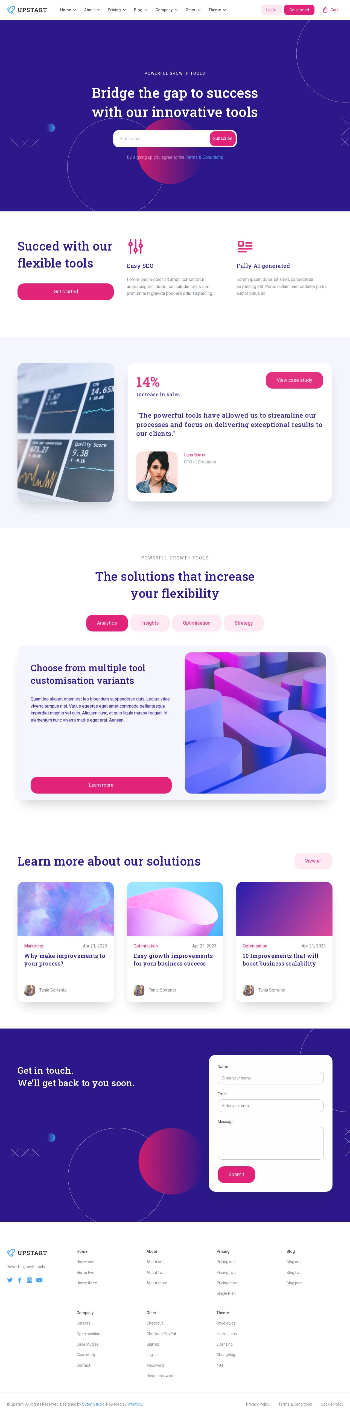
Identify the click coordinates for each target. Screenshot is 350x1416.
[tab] (108, 625)
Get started (299, 10)
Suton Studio (93, 1404)
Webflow (134, 1404)
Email (223, 1095)
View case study (290, 383)
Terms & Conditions (204, 157)
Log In (271, 10)
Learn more (103, 783)
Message (227, 1121)
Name (224, 1068)
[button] (69, 10)
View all (313, 862)
